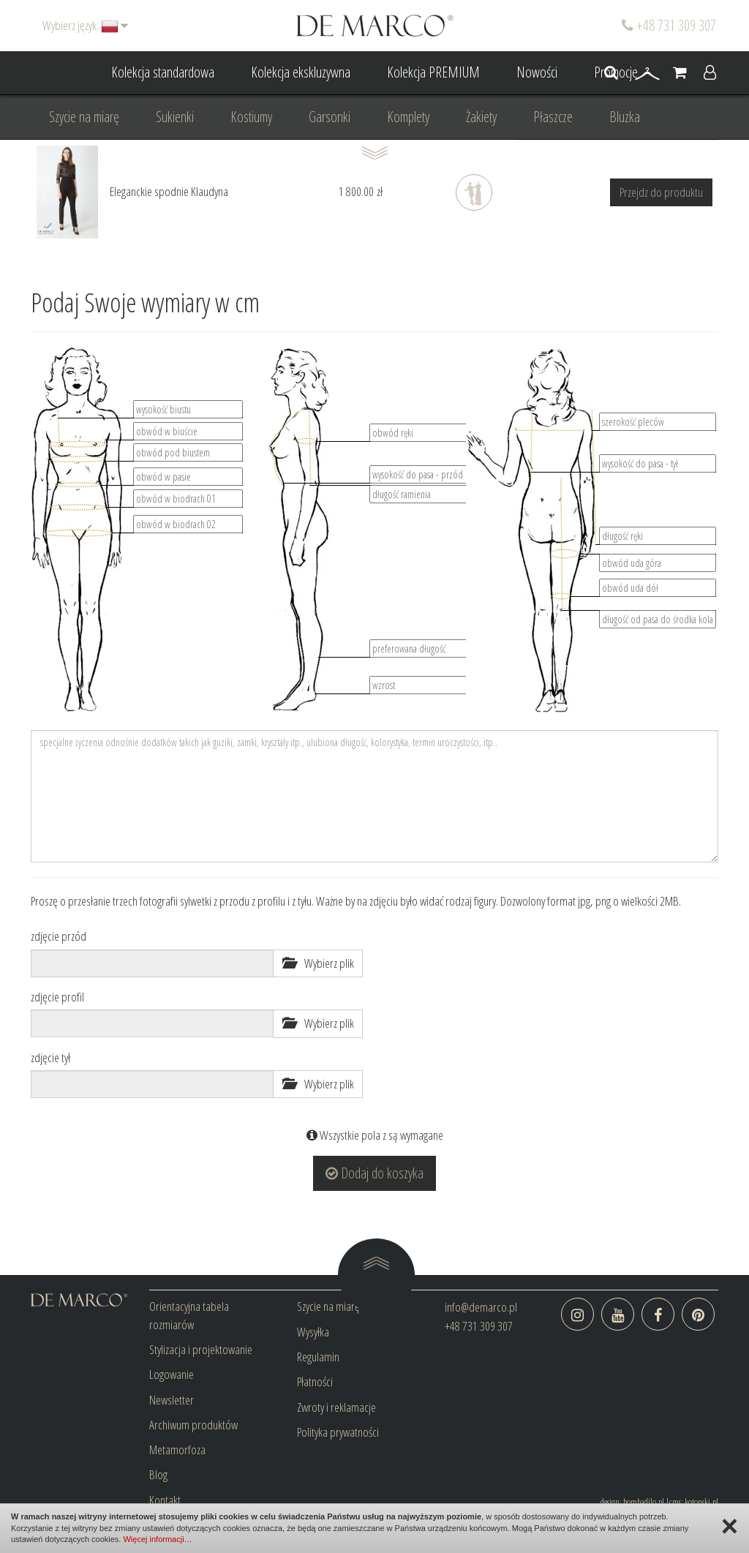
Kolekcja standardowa (162, 72)
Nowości (536, 72)
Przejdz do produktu (661, 192)
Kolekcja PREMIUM (433, 72)
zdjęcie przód (58, 936)
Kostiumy (251, 117)
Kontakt (165, 1500)
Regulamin (318, 1356)
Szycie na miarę (84, 117)
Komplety (408, 117)
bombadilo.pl (643, 1501)
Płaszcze (553, 117)
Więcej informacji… (157, 1539)
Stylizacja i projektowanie (200, 1349)
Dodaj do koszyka (374, 1173)
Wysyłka (313, 1331)
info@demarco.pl (481, 1306)
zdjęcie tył (50, 1057)
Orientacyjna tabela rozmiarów (189, 1315)
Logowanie (171, 1374)
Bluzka (624, 117)
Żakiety (481, 117)
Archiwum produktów (193, 1424)
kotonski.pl (701, 1501)
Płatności (315, 1381)
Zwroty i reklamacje (336, 1407)
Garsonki (329, 117)
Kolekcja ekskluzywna (300, 72)
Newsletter (171, 1399)
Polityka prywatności (338, 1432)
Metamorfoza (177, 1449)
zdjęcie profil (57, 996)
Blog (158, 1474)
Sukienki (175, 117)
